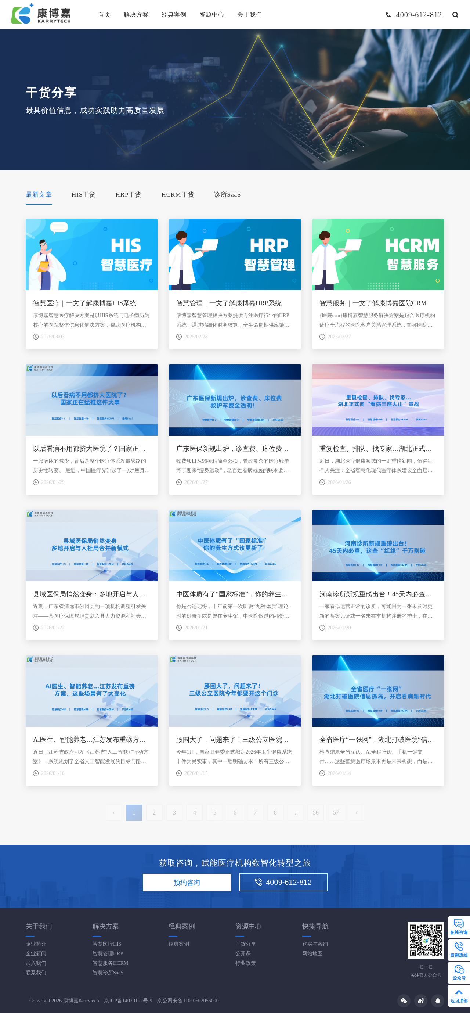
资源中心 (211, 14)
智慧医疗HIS (107, 944)
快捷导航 (315, 926)
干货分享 (245, 944)
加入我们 (36, 963)
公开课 (243, 953)
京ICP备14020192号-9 (128, 1000)
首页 (104, 14)
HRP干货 (128, 194)
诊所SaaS (227, 194)
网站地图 (312, 953)
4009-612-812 (283, 882)
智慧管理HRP (108, 953)
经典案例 (174, 14)
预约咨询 (187, 882)
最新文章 (39, 194)
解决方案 (136, 14)
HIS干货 (84, 194)
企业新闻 (36, 953)
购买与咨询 (315, 944)
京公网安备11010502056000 (187, 1000)
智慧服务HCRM (110, 963)
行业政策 (245, 963)
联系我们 (36, 973)
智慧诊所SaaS (108, 973)
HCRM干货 (177, 194)
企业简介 (36, 944)
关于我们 (249, 14)
